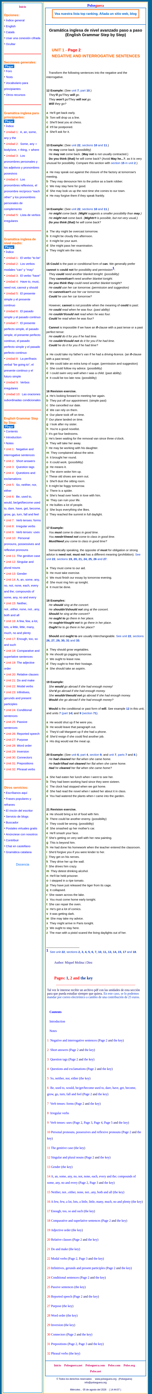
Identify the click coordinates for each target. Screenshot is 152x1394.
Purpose (17, 739)
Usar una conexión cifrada (23, 38)
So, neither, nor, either (64, 1078)
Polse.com (114, 1365)
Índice (10, 126)
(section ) (89, 713)
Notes (10, 443)
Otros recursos (15, 94)
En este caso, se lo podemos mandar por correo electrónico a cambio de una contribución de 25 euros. (93, 995)
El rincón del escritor (19, 810)
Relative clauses (22, 674)
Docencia (22, 864)
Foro (9, 71)
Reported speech (23, 733)
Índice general (15, 20)
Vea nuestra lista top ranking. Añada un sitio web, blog (96, 13)
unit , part (81, 90)
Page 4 (98, 1122)
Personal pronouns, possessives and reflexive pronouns (22, 544)
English (11, 26)
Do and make (20, 680)
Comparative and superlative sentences (75, 1220)
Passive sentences (62, 1287)
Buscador (12, 822)
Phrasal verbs (20, 769)
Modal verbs (19, 686)
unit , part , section (87, 754)
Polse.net (95, 1371)
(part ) (66, 713)
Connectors (19, 757)
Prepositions (19, 763)
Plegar (9, 66)
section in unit (123, 163)
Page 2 (103, 1040)
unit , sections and (89, 145)
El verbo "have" (23, 275)
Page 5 (108, 1122)
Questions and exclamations (68, 1068)
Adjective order (61, 1230)
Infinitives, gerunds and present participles (17, 698)
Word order (19, 745)
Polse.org (129, 1365)
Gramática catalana (19, 852)
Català (10, 32)
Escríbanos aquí (16, 792)
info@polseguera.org (96, 1382)
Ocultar (10, 44)
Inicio (22, 6)
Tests (9, 77)
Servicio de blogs (17, 816)
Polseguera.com (95, 1365)
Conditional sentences (65, 1277)
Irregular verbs (20, 526)
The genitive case (23, 555)
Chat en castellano (18, 846)
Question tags (20, 467)
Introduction (13, 437)
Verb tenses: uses (23, 532)
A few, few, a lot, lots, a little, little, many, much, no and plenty (21, 627)
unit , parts (118, 754)
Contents (12, 431)
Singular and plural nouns (67, 1157)
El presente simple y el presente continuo (19, 299)
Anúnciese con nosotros (22, 834)
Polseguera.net (73, 1365)
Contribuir (12, 840)
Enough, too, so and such (67, 1211)
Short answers (20, 461)
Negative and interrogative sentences (73, 1040)
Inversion (17, 751)
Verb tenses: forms (23, 520)
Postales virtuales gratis (21, 828)
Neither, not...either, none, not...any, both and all (22, 609)
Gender (16, 573)
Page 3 (88, 1122)
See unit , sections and (93, 952)
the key (87, 978)
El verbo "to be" (23, 257)
